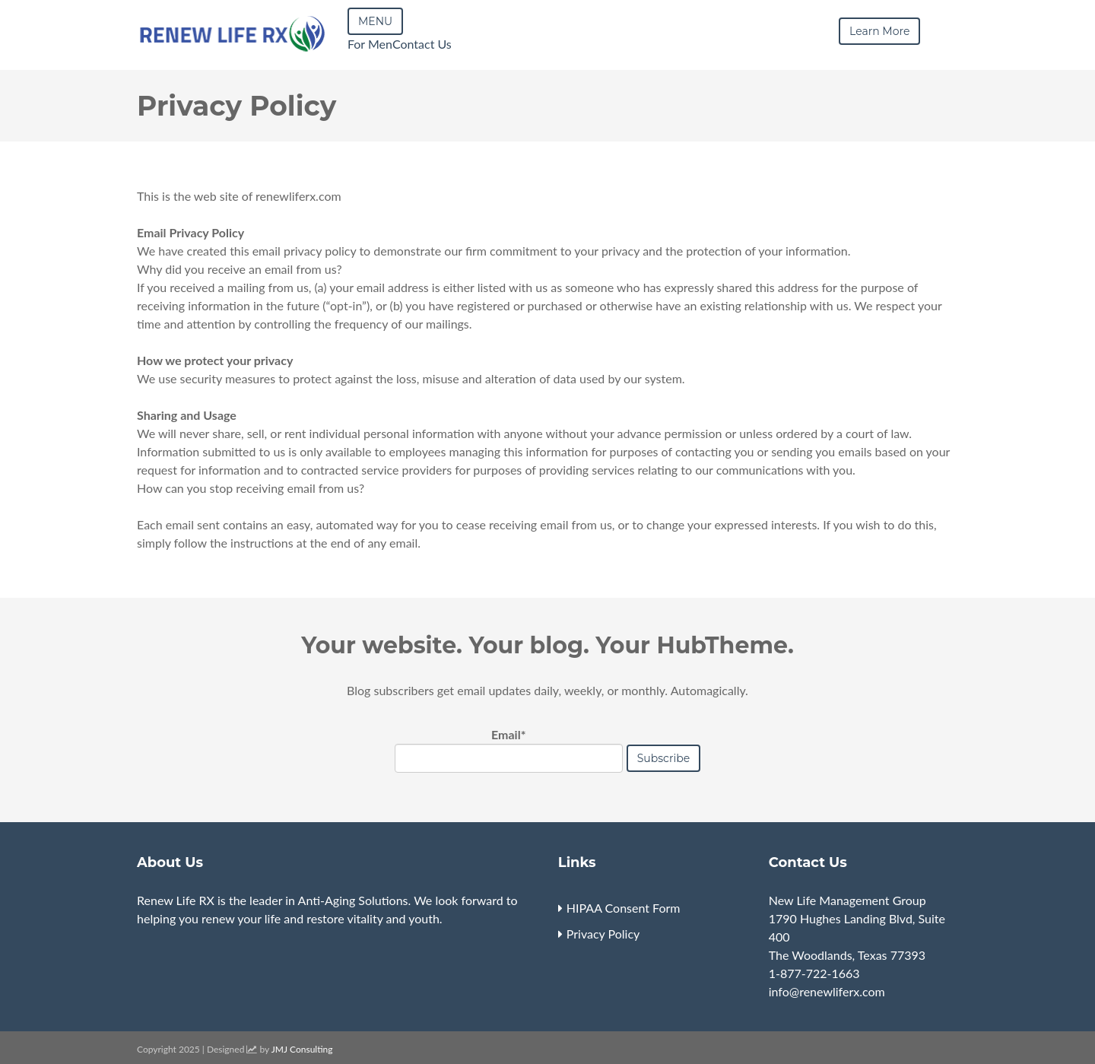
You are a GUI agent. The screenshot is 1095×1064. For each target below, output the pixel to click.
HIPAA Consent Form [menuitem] (624, 907)
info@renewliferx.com (827, 991)
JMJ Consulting (302, 1049)
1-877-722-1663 (814, 973)
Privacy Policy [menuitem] (603, 933)
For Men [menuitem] (370, 44)
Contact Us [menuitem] (422, 44)
